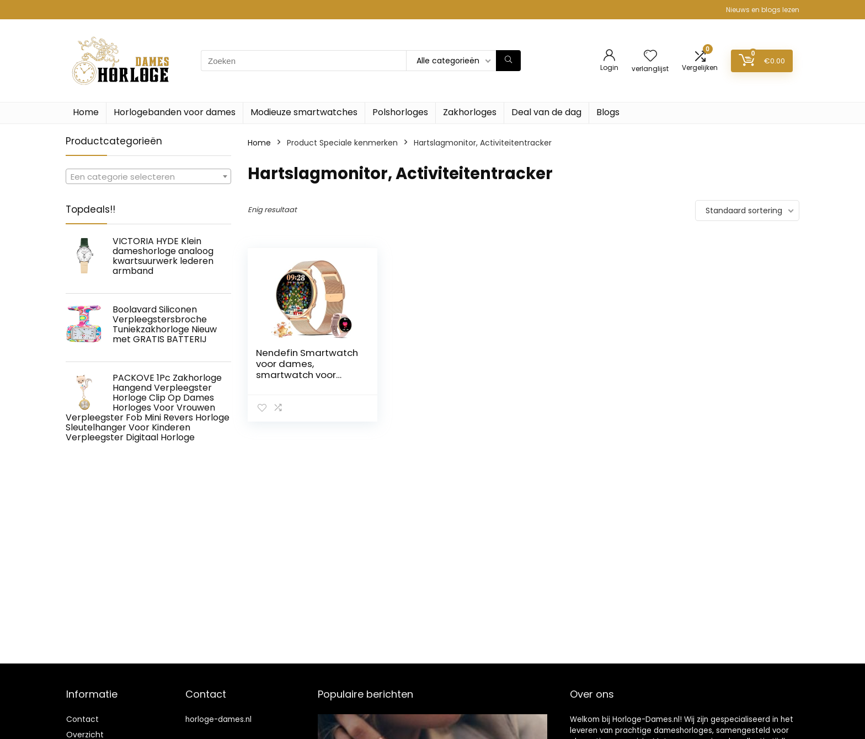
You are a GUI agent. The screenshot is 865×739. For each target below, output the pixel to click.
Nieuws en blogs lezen (762, 9)
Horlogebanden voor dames (175, 112)
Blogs (608, 112)
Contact (82, 719)
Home (86, 112)
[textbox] (148, 177)
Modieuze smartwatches (303, 112)
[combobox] (148, 176)
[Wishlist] (650, 56)
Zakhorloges (469, 112)
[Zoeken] (508, 60)
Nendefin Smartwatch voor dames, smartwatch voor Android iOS (307, 369)
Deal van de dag (546, 112)
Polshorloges (400, 112)
